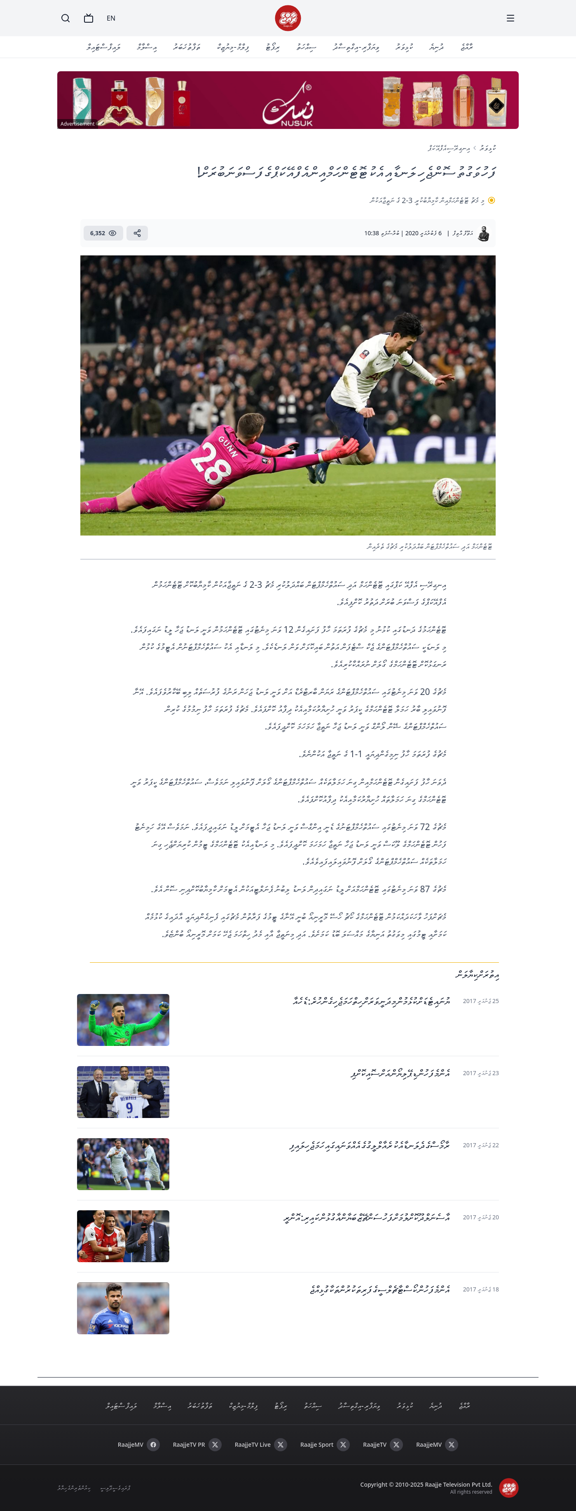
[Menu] (510, 18)
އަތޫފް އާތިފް (463, 233)
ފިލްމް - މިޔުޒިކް (233, 46)
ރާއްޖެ (466, 46)
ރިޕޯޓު (272, 46)
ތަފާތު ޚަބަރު (186, 46)
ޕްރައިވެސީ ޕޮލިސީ (115, 1488)
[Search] (65, 18)
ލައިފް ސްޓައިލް (103, 46)
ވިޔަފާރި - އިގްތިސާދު (356, 46)
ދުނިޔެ (436, 46)
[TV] (88, 18)
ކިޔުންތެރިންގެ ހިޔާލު (73, 1488)
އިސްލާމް (147, 46)
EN (111, 18)
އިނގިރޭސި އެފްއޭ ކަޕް (449, 148)
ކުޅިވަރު (404, 46)
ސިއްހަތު (306, 46)
